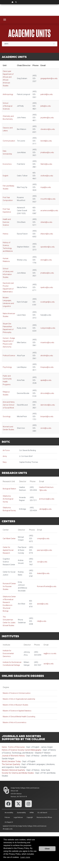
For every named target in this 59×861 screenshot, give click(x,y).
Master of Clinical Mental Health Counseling (19, 717)
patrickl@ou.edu (46, 94)
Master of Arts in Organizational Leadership (19, 699)
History (5, 234)
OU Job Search (42, 812)
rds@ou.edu (41, 621)
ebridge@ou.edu (45, 509)
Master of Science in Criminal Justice (16, 693)
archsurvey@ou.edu (46, 499)
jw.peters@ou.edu (47, 118)
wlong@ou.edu (46, 260)
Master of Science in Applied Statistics (17, 711)
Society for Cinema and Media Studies (18, 773)
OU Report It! (9, 822)
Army (5, 456)
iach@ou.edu (49, 664)
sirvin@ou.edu (45, 428)
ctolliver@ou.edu (46, 176)
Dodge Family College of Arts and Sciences (25, 788)
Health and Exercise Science (7, 222)
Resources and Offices (44, 817)
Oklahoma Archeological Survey (8, 499)
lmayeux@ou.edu (47, 367)
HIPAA (32, 812)
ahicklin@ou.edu (46, 355)
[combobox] (29, 43)
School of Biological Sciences (7, 106)
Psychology (7, 367)
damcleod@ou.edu (47, 405)
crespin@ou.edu (43, 538)
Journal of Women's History (13, 756)
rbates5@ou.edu (43, 573)
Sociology (7, 416)
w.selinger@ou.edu (47, 302)
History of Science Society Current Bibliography (21, 750)
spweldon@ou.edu (47, 247)
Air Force (6, 450)
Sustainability (21, 812)
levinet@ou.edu (46, 141)
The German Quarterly (11, 764)
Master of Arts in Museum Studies (15, 705)
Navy (5, 462)
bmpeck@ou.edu (46, 416)
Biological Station (9, 489)
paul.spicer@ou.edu (44, 550)
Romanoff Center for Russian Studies (9, 586)
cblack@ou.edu (46, 222)
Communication (9, 141)
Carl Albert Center (9, 538)
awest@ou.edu (42, 604)
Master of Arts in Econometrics (14, 722)
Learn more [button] (25, 857)
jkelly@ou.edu (45, 106)
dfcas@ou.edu (8, 829)
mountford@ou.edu (47, 199)
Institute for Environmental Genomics (8, 653)
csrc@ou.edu (42, 562)
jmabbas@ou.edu (47, 152)
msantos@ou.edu (47, 342)
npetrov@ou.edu (46, 287)
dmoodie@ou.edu (47, 393)
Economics (7, 164)
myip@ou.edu (45, 187)
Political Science (9, 355)
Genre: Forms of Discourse (13, 747)
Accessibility (9, 812)
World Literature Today (11, 761)
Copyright (30, 817)
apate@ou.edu (45, 380)
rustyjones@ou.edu (48, 328)
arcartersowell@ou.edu (49, 210)
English (5, 176)
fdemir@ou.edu (46, 164)
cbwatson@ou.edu (47, 129)
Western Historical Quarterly (13, 770)
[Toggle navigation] (5, 20)
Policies (7, 817)
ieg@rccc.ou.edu (50, 653)
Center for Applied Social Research (8, 550)
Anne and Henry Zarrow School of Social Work (9, 405)
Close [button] (47, 849)
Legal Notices (18, 817)
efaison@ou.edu (46, 234)
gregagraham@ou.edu (48, 78)
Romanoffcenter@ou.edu (46, 586)
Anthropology (8, 94)
